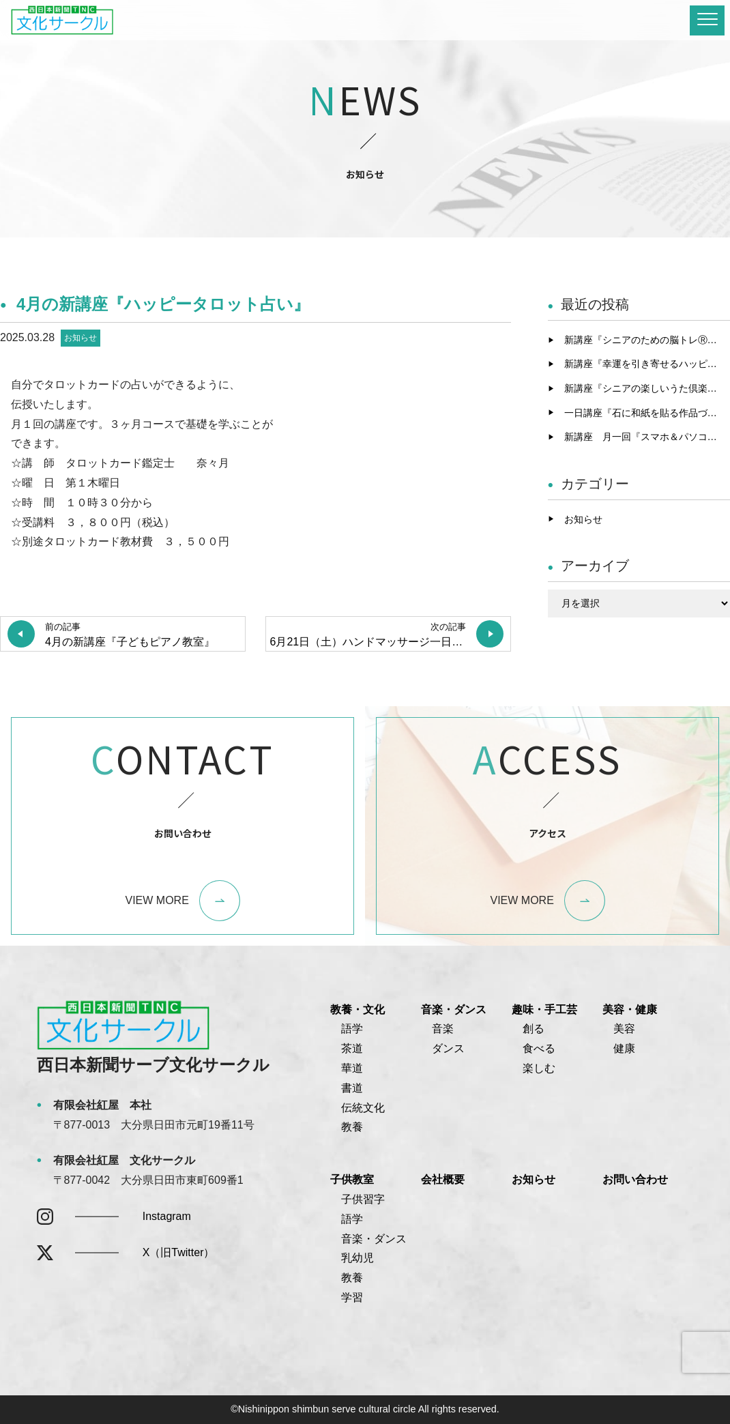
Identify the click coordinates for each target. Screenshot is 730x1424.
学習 (352, 1297)
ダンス (448, 1048)
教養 (352, 1127)
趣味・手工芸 (544, 1009)
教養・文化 (357, 1009)
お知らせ (80, 338)
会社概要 (443, 1179)
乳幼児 (357, 1258)
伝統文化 (363, 1108)
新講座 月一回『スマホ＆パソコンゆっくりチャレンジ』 (647, 436)
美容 (624, 1028)
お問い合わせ (635, 1179)
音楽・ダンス (453, 1009)
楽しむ (539, 1068)
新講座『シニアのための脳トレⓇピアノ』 (647, 339)
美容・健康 (629, 1009)
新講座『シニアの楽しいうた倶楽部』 (645, 388)
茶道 (352, 1048)
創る (533, 1028)
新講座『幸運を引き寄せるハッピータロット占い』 (647, 363)
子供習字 (363, 1199)
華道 (352, 1068)
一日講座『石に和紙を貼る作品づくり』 (647, 412)
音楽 (443, 1028)
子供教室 (352, 1179)
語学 (352, 1028)
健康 (624, 1048)
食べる (539, 1048)
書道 (352, 1088)
